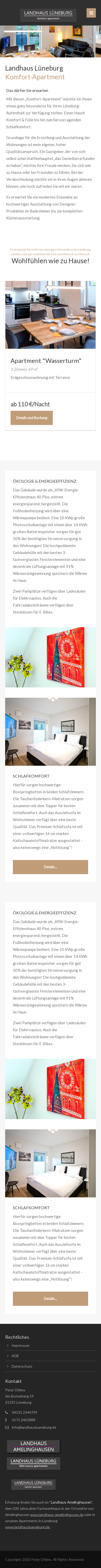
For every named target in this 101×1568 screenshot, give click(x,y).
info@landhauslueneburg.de (34, 1427)
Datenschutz (22, 1366)
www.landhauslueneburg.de (27, 1527)
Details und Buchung (31, 418)
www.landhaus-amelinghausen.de (56, 1514)
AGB (15, 1355)
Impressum (20, 1345)
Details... (50, 867)
